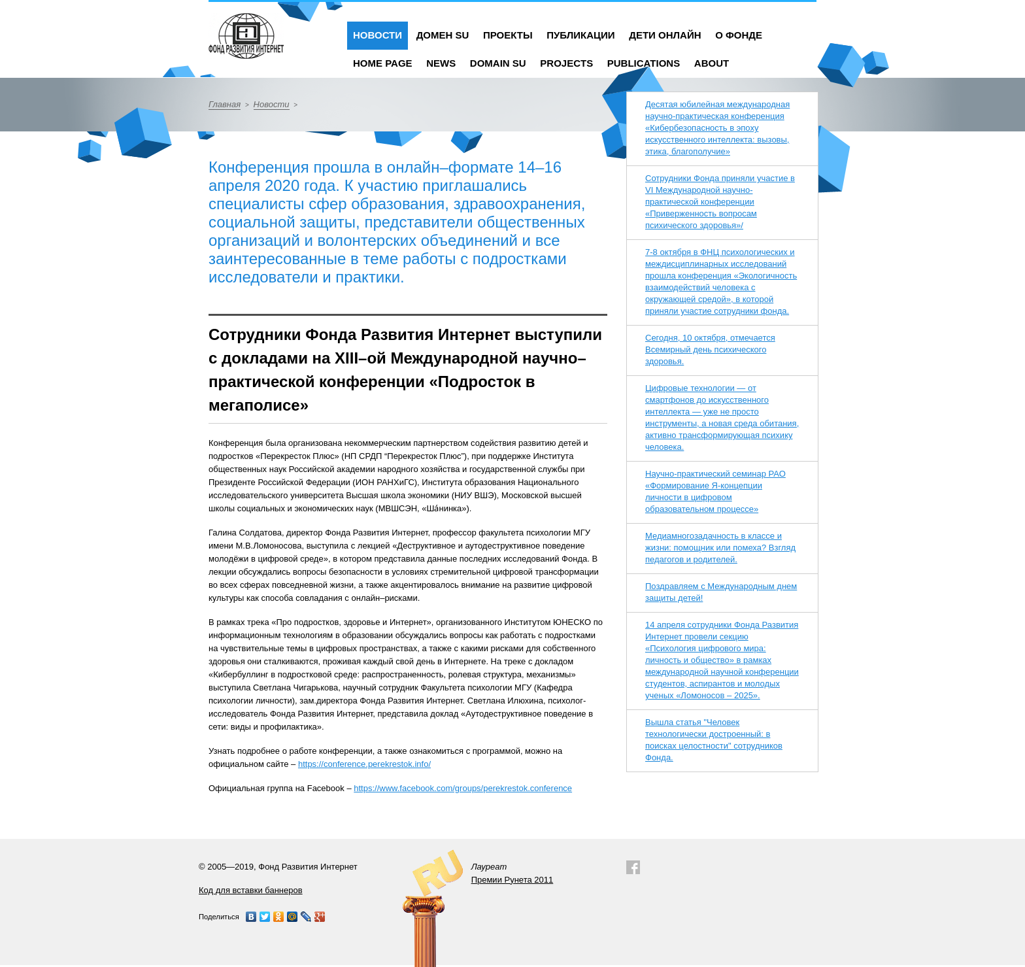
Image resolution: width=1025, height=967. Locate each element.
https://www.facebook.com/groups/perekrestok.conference (463, 788)
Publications (643, 63)
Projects (566, 63)
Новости (377, 35)
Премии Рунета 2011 (512, 880)
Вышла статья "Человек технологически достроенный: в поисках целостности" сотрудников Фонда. (713, 739)
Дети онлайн (665, 35)
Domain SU (498, 63)
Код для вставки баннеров (251, 890)
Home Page (382, 63)
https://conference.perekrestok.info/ (364, 764)
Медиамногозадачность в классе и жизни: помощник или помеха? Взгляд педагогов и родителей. (720, 547)
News (441, 63)
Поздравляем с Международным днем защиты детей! (721, 592)
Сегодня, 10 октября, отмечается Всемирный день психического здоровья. (710, 349)
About (711, 63)
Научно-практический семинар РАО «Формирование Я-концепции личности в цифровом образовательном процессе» (715, 491)
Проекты (508, 35)
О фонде (738, 35)
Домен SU (442, 35)
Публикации (580, 35)
